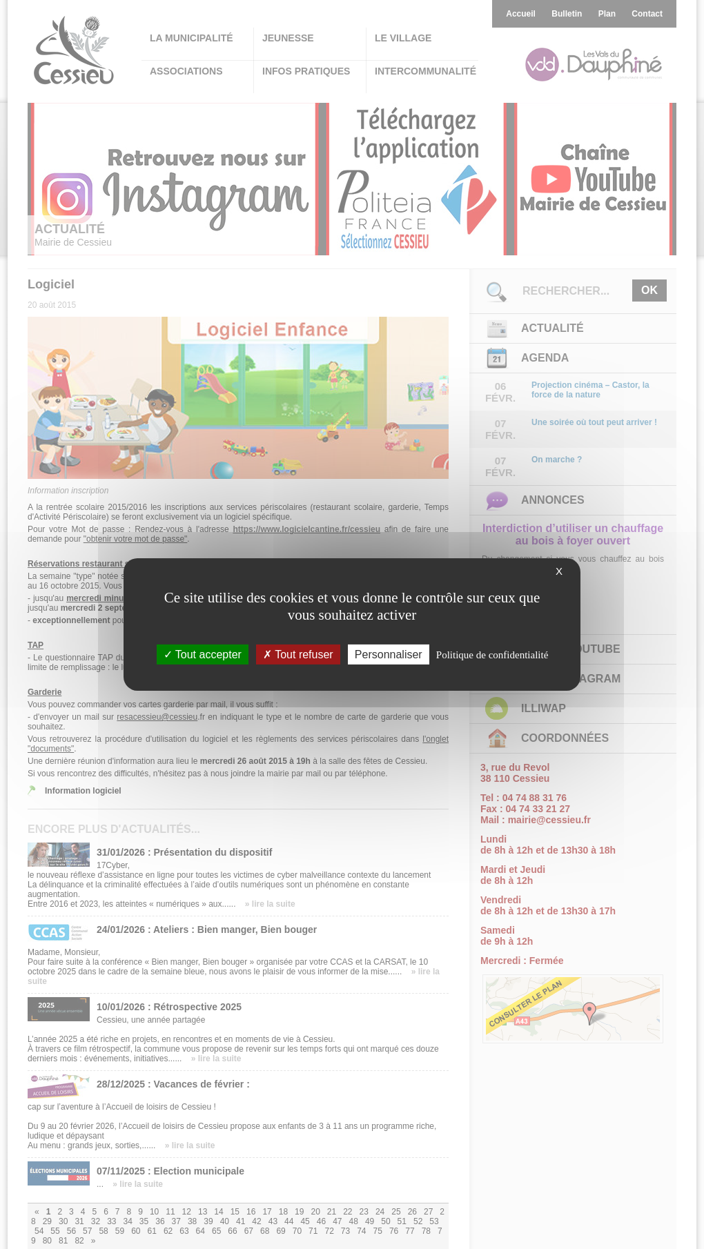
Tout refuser (298, 654)
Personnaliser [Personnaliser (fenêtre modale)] (388, 654)
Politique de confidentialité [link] (492, 654)
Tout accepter (203, 654)
